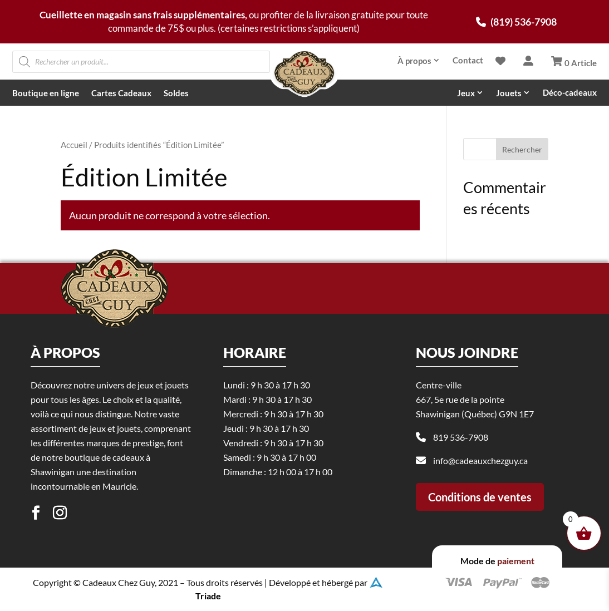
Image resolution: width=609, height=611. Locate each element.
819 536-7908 (460, 486)
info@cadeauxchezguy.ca (480, 509)
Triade (208, 595)
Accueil (74, 145)
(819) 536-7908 (516, 22)
